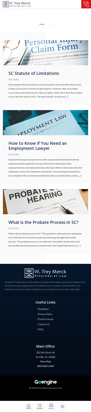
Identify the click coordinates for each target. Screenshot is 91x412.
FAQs (41, 329)
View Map (45, 361)
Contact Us (44, 324)
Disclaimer (43, 308)
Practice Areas (45, 319)
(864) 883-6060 (45, 366)
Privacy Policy (45, 314)
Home (41, 24)
